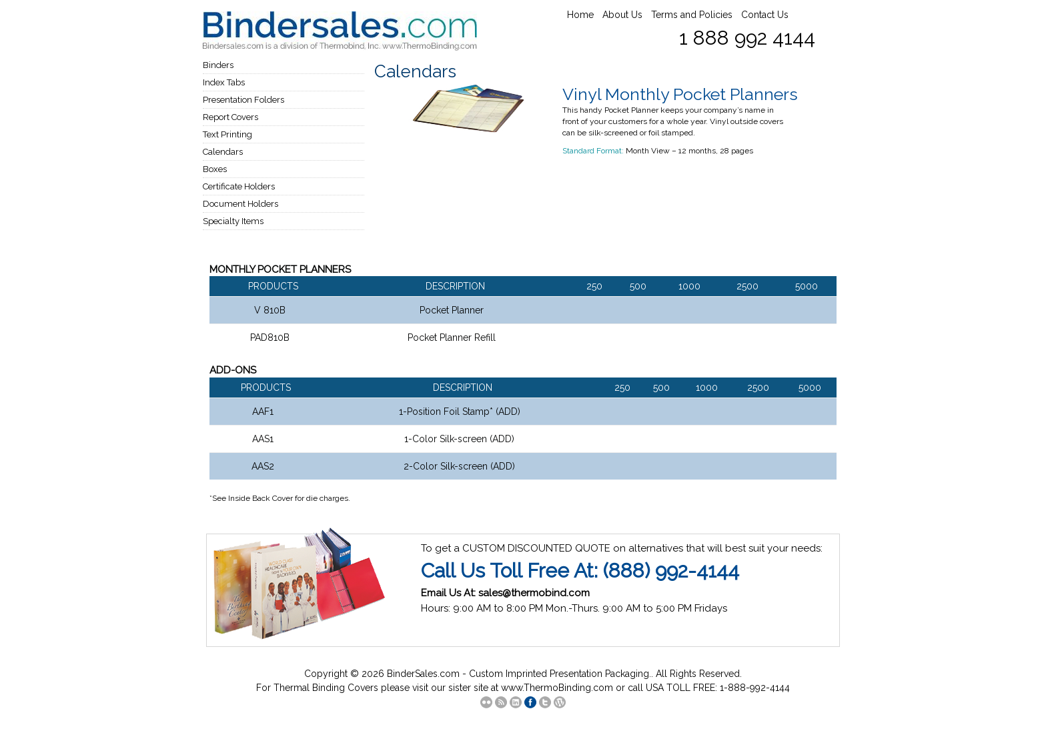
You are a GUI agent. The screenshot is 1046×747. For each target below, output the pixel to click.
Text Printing (227, 134)
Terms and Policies (691, 14)
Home (580, 14)
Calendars (223, 152)
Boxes (215, 169)
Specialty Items (233, 221)
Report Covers (230, 117)
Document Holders (240, 204)
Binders (218, 65)
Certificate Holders (239, 186)
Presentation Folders (243, 100)
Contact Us (765, 14)
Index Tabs (224, 82)
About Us (622, 14)
